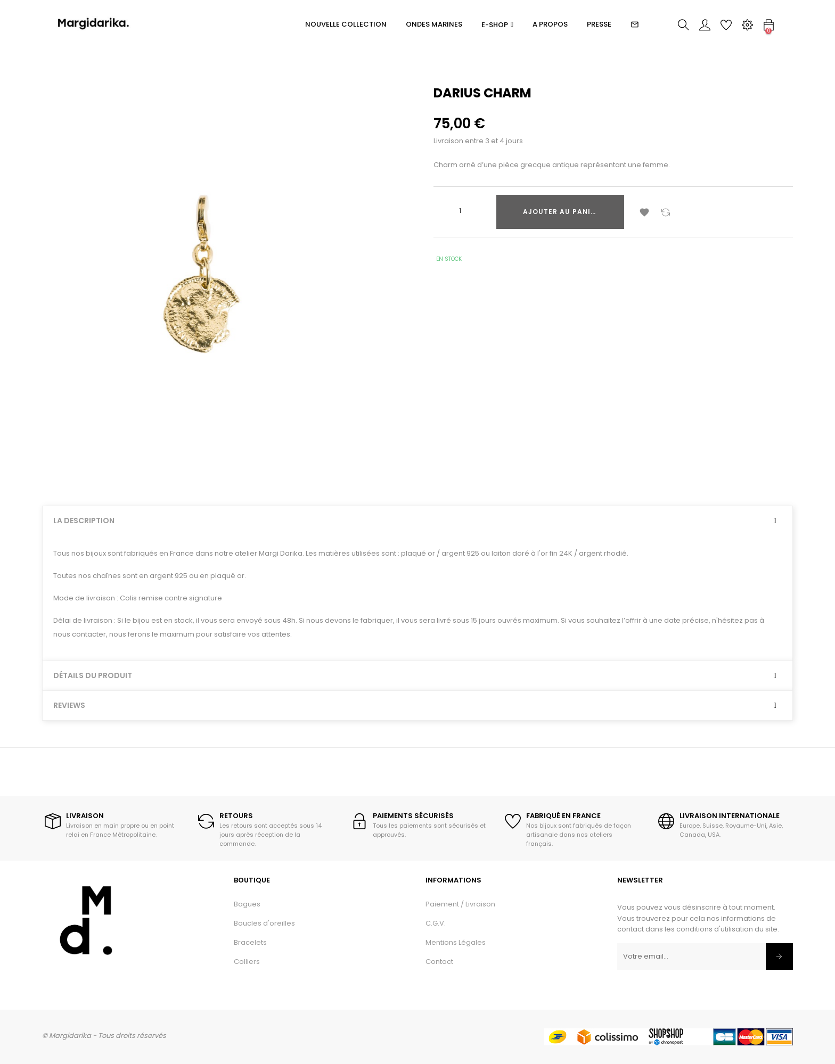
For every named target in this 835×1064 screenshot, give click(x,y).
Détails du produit (92, 676)
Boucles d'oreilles (264, 923)
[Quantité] (460, 211)
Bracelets (250, 942)
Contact (439, 961)
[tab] (417, 520)
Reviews (69, 706)
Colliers (247, 961)
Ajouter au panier (561, 211)
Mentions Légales (455, 942)
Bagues (247, 904)
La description (83, 521)
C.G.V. (435, 923)
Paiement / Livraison (460, 904)
